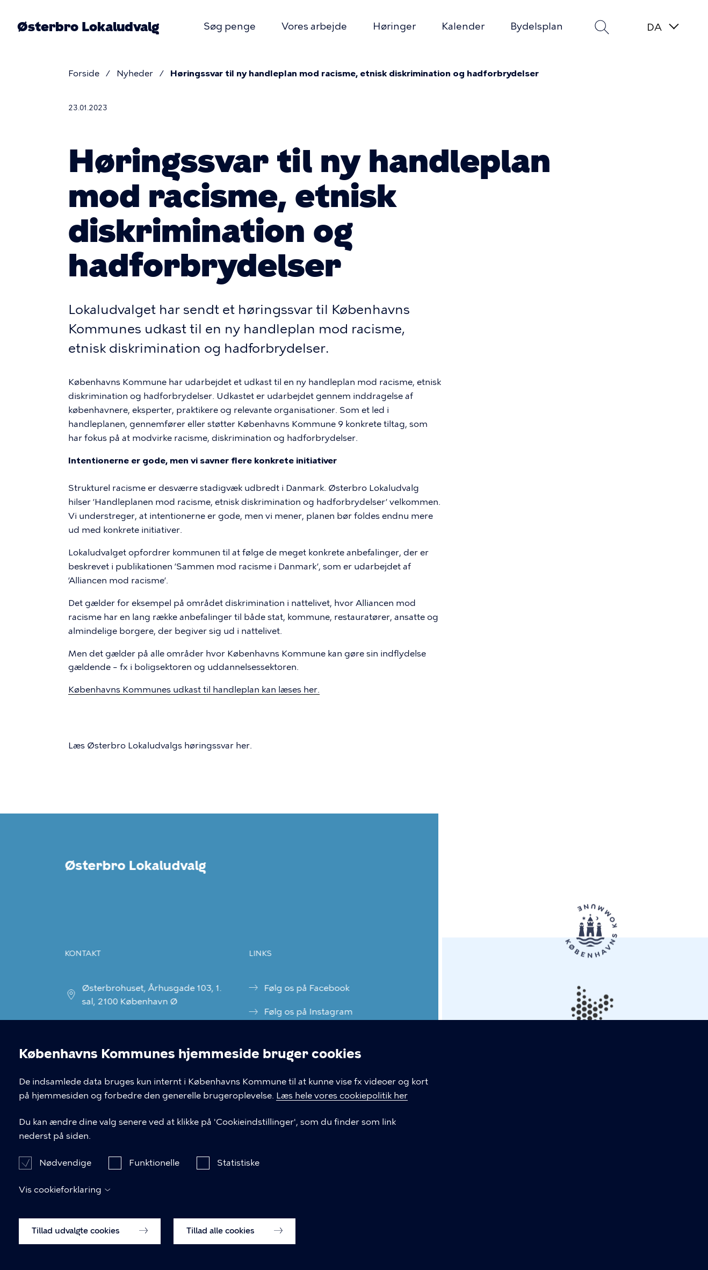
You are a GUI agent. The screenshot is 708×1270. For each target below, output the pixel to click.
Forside (83, 73)
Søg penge (230, 26)
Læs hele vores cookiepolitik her (342, 1107)
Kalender (463, 26)
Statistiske (238, 1175)
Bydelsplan (536, 26)
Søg (602, 27)
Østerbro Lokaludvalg (88, 26)
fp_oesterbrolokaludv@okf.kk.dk (136, 1024)
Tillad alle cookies (234, 1242)
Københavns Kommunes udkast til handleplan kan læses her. (194, 689)
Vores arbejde (314, 26)
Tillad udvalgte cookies (90, 1242)
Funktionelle (154, 1175)
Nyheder (135, 73)
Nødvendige (65, 1175)
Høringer (394, 26)
